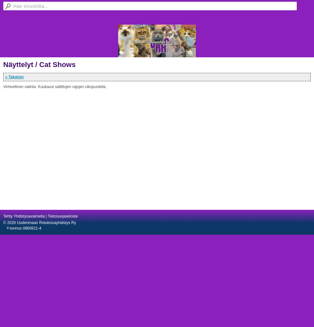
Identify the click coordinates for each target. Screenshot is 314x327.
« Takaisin (14, 77)
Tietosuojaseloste (63, 216)
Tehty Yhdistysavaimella (24, 216)
